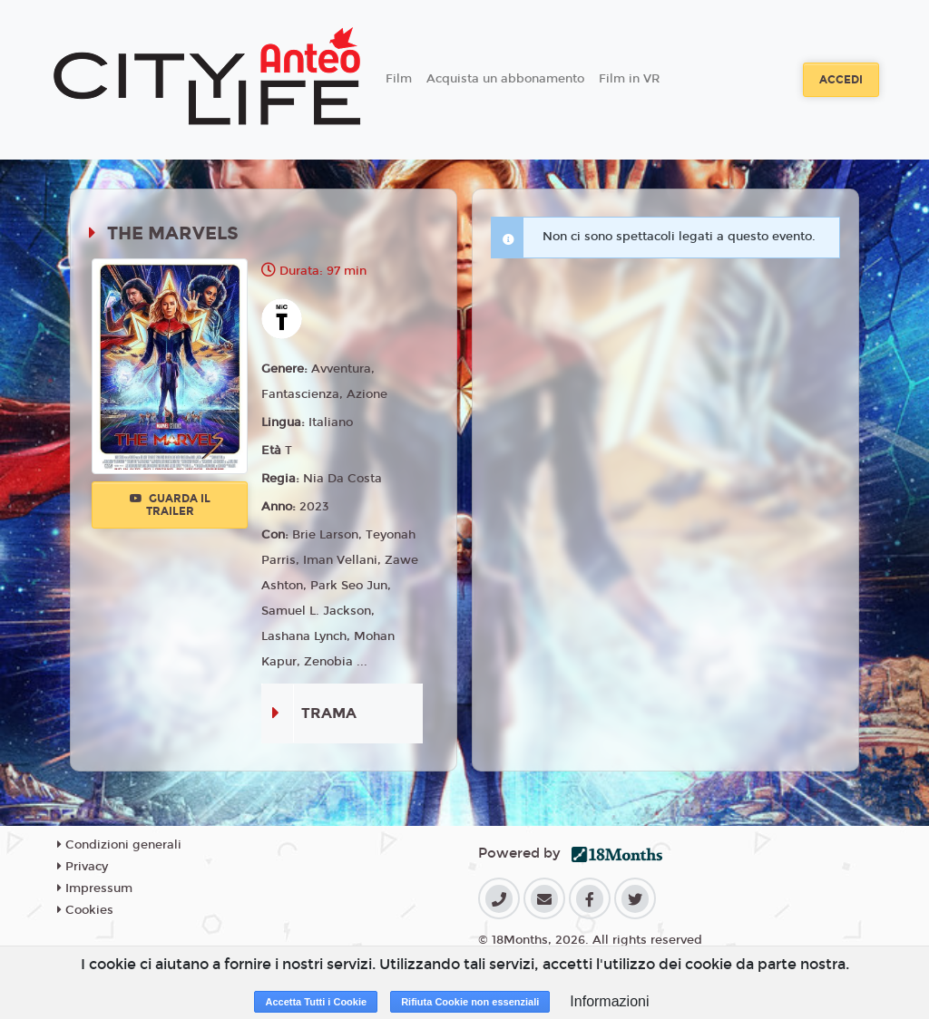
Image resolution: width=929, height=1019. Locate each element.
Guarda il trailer (170, 505)
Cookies (85, 910)
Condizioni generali (119, 845)
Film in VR (629, 79)
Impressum (94, 888)
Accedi (841, 79)
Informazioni (609, 1001)
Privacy (82, 866)
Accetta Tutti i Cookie (316, 1001)
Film (399, 79)
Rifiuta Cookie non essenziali (470, 1001)
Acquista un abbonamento (505, 79)
